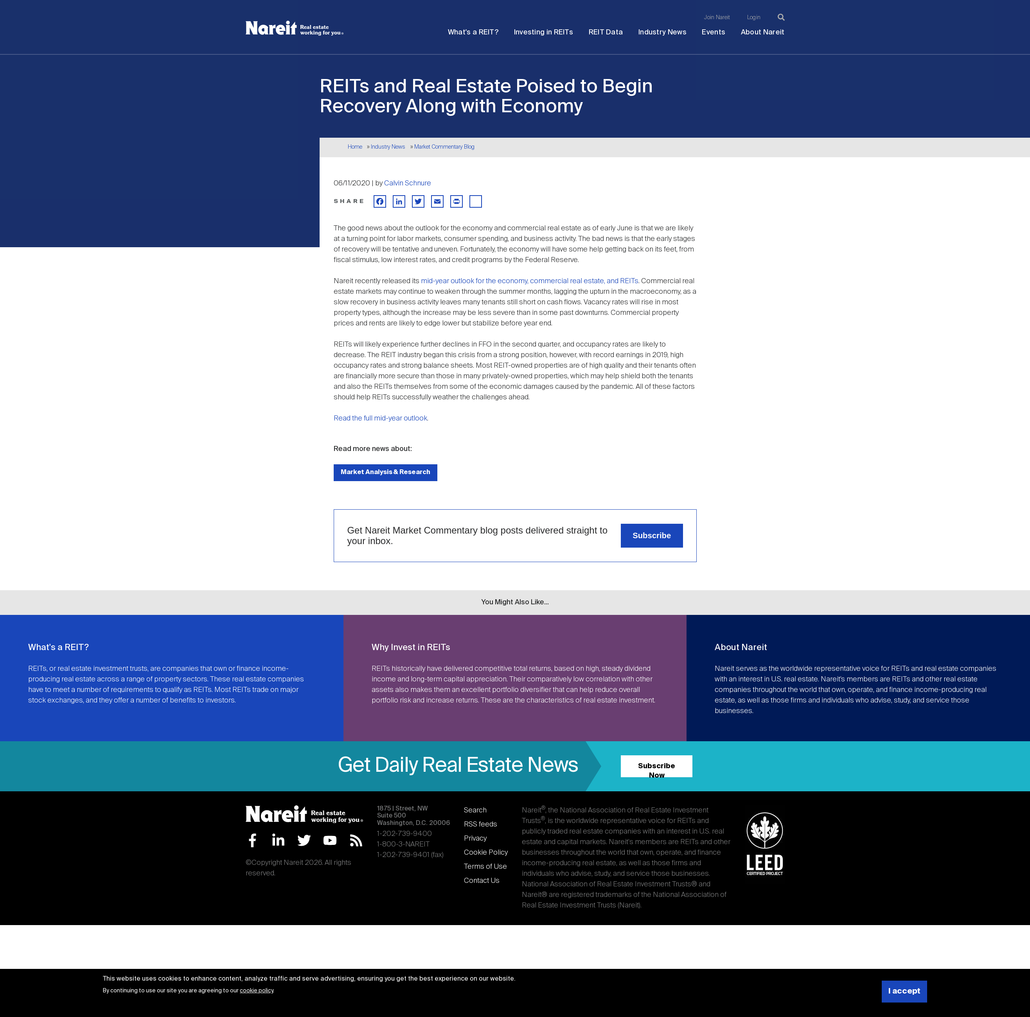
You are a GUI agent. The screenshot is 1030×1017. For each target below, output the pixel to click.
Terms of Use (485, 866)
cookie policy (256, 991)
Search (475, 810)
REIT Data (606, 32)
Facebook (252, 840)
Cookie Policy (486, 852)
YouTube (330, 840)
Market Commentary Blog (444, 147)
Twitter (304, 840)
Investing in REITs (543, 32)
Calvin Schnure (407, 183)
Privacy (475, 838)
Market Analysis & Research (385, 472)
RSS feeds (480, 824)
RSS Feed (356, 840)
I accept (904, 991)
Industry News (662, 32)
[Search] (781, 17)
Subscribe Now (656, 770)
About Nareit (763, 32)
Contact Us (482, 880)
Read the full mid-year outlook (380, 418)
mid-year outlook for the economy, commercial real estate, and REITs (529, 281)
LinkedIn (278, 840)
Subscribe (652, 535)
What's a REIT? (473, 32)
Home (355, 147)
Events (713, 32)
